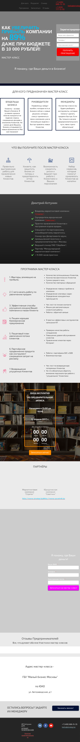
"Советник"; (50, 220)
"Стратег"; (39, 214)
